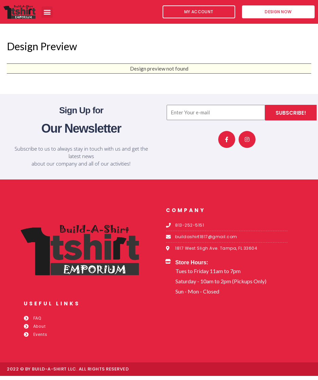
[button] (47, 12)
